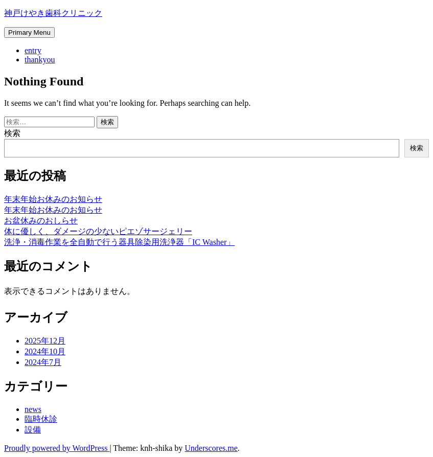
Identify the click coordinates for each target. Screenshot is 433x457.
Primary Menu (29, 32)
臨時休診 (41, 419)
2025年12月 (45, 340)
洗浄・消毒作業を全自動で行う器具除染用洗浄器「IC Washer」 (119, 242)
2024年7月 (43, 362)
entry (33, 50)
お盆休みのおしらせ (41, 220)
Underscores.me (211, 448)
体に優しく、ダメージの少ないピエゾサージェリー (98, 231)
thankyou (40, 59)
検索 (12, 133)
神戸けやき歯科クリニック (53, 13)
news (33, 409)
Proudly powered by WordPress (56, 448)
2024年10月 (45, 351)
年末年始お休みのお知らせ (53, 199)
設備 (33, 429)
